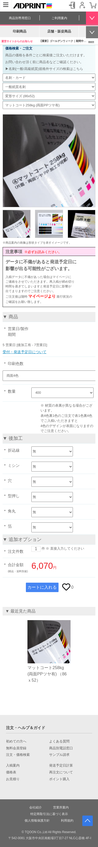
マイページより (42, 296)
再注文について (61, 772)
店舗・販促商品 (59, 31)
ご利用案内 (59, 18)
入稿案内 (13, 765)
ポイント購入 (59, 779)
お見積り (13, 779)
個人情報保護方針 (37, 820)
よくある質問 (59, 741)
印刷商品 (19, 31)
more (91, 41)
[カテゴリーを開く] (5, 6)
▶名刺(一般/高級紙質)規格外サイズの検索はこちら (44, 69)
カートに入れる (42, 587)
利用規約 (67, 820)
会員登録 (82, 5)
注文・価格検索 (18, 755)
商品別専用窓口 (20, 18)
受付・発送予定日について (25, 352)
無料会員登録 (16, 748)
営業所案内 (61, 807)
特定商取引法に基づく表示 (49, 814)
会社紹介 (35, 807)
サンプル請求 (59, 755)
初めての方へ (16, 741)
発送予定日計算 (61, 765)
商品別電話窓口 (61, 748)
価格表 (11, 772)
